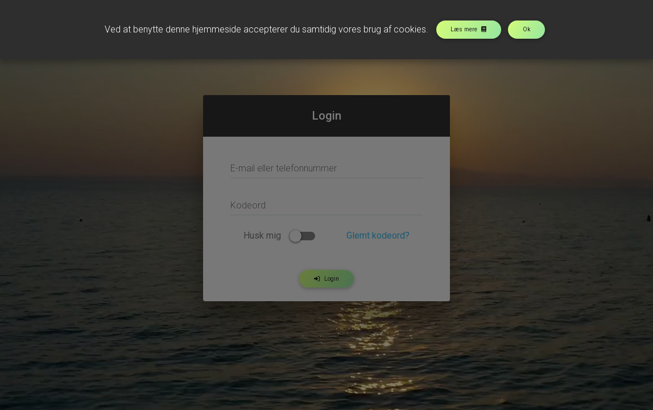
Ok (527, 29)
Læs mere (468, 29)
